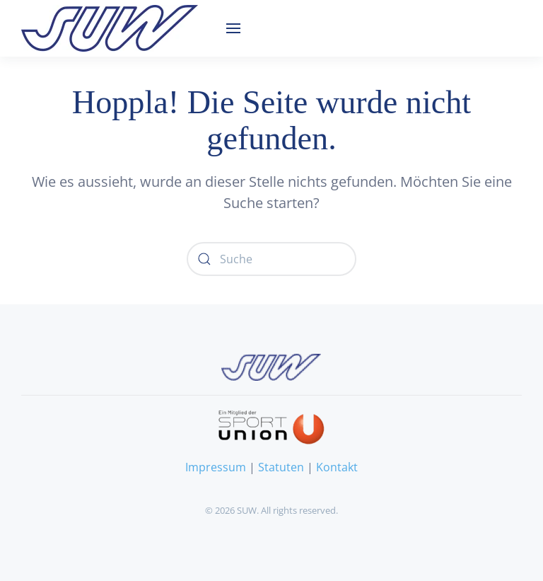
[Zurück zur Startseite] (109, 28)
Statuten (281, 467)
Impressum (215, 467)
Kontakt (337, 467)
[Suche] (271, 259)
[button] (233, 28)
